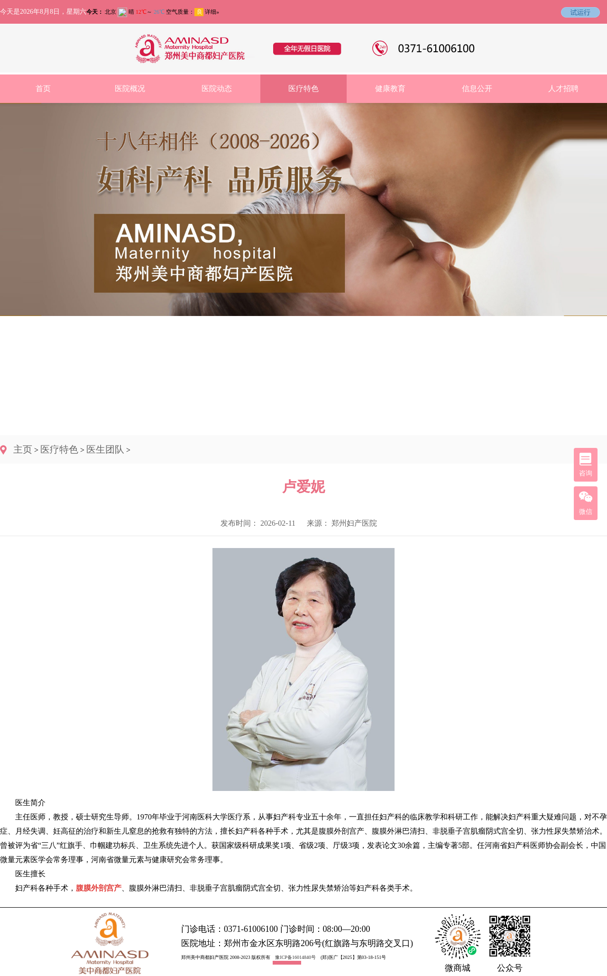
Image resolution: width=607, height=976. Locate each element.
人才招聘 (563, 88)
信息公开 (477, 88)
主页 (22, 449)
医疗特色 (303, 88)
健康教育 (390, 88)
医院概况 (130, 88)
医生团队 (105, 449)
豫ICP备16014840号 (295, 957)
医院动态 (217, 88)
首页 (43, 88)
